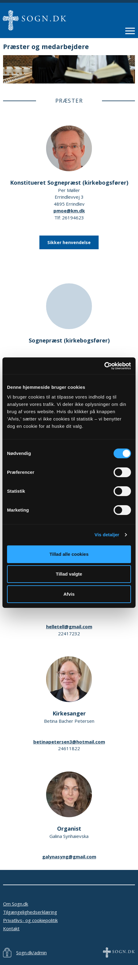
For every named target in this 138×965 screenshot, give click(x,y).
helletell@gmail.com (69, 626)
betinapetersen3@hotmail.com (69, 742)
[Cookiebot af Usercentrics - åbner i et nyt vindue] (104, 366)
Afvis (69, 594)
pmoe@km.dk (69, 211)
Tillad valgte (69, 574)
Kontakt (11, 928)
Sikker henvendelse (69, 242)
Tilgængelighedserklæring (30, 912)
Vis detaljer (107, 534)
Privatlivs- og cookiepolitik (30, 920)
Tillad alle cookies (69, 554)
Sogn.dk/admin (31, 952)
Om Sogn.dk (15, 904)
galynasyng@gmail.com (69, 856)
